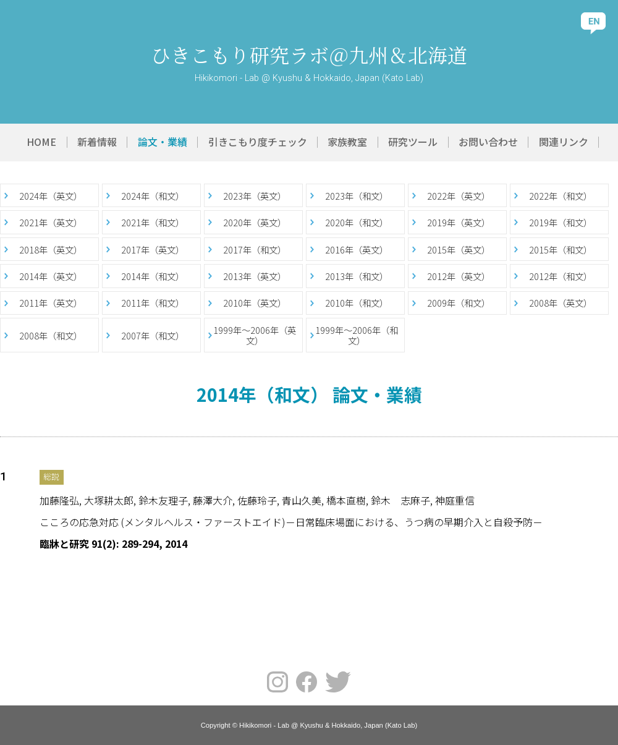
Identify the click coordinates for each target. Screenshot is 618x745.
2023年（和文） (356, 195)
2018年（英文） (50, 249)
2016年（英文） (356, 249)
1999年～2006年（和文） (356, 335)
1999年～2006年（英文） (254, 335)
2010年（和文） (356, 302)
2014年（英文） (50, 276)
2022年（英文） (458, 195)
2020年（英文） (254, 222)
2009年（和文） (458, 302)
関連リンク (563, 141)
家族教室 (347, 141)
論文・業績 (162, 141)
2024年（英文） (50, 195)
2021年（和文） (152, 222)
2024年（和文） (152, 195)
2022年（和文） (560, 195)
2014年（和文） (152, 276)
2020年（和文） (356, 222)
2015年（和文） (560, 249)
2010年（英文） (254, 302)
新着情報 (97, 141)
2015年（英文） (458, 249)
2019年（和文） (560, 222)
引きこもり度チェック (257, 141)
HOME (41, 141)
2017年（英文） (152, 249)
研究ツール (413, 141)
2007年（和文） (152, 335)
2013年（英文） (254, 276)
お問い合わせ (488, 141)
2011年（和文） (152, 302)
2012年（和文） (560, 276)
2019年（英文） (458, 222)
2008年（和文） (50, 335)
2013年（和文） (356, 276)
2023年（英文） (254, 195)
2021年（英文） (50, 222)
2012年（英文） (458, 276)
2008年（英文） (560, 302)
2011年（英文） (50, 302)
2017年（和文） (254, 249)
